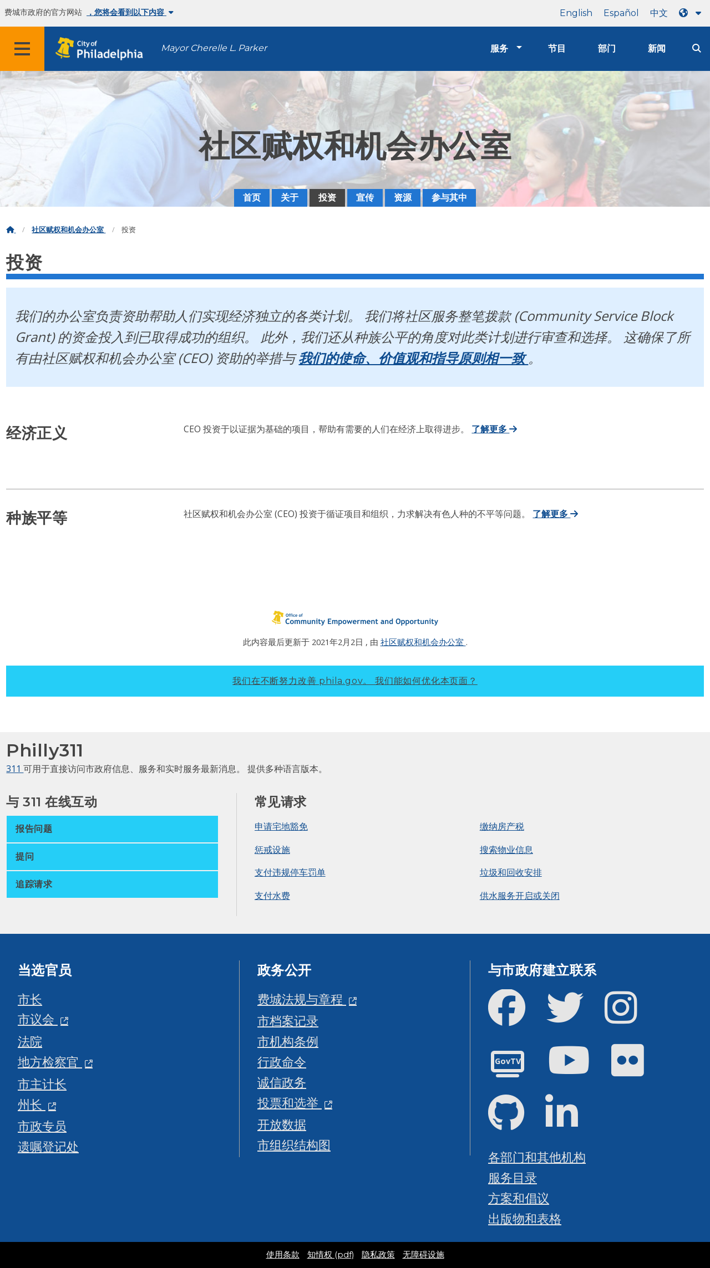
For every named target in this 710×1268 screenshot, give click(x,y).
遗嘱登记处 (48, 1146)
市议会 (38, 1018)
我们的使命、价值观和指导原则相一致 (413, 358)
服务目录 (512, 1177)
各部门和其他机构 (537, 1156)
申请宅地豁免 (281, 826)
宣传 (365, 197)
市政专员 (42, 1125)
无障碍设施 (423, 1255)
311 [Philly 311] (14, 769)
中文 (659, 13)
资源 (403, 197)
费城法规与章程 (301, 999)
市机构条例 (287, 1041)
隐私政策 (378, 1255)
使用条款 (283, 1255)
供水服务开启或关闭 (520, 895)
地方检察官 (50, 1061)
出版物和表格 (524, 1218)
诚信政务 (281, 1082)
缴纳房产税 (502, 826)
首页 (252, 197)
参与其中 (449, 197)
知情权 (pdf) (330, 1255)
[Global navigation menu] (22, 49)
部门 (607, 48)
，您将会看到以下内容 (130, 12)
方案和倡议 (518, 1197)
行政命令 (281, 1061)
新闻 (657, 48)
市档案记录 (287, 1020)
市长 (30, 999)
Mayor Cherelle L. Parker (214, 48)
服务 (499, 48)
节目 (557, 48)
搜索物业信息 (506, 849)
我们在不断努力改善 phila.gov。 (355, 681)
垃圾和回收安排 (511, 872)
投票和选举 (289, 1102)
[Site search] (696, 48)
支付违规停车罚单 (290, 872)
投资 (327, 197)
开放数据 (281, 1124)
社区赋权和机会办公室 (68, 229)
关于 (289, 197)
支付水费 (272, 895)
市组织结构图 (294, 1144)
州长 (31, 1104)
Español (621, 13)
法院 (30, 1041)
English (576, 13)
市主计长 (42, 1083)
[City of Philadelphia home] (102, 49)
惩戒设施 (272, 849)
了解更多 (494, 429)
